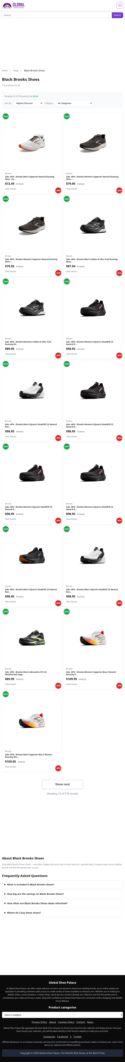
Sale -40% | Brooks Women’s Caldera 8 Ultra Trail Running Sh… (28, 342)
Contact (80, 1022)
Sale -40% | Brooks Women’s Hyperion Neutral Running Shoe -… (92, 177)
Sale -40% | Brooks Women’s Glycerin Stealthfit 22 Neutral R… (89, 342)
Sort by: (8, 103)
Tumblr (77, 1036)
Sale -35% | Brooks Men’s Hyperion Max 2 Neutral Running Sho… (28, 755)
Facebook (62, 1036)
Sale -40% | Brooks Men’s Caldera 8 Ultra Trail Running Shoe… (92, 260)
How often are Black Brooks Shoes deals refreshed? (37, 903)
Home (5, 70)
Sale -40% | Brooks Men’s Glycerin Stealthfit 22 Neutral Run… (31, 425)
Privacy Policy (39, 1022)
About (52, 1022)
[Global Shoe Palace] (13, 5)
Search (117, 15)
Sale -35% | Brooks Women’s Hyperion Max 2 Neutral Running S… (91, 673)
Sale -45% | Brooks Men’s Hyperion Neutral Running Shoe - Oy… (29, 177)
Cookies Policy (66, 1022)
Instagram (49, 1036)
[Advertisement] (62, 43)
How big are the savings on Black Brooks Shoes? (35, 893)
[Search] (57, 15)
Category (49, 103)
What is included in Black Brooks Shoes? (30, 884)
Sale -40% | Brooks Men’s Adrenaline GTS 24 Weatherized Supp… (25, 673)
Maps (90, 1022)
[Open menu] (120, 5)
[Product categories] (62, 1015)
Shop (16, 70)
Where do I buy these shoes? (24, 912)
